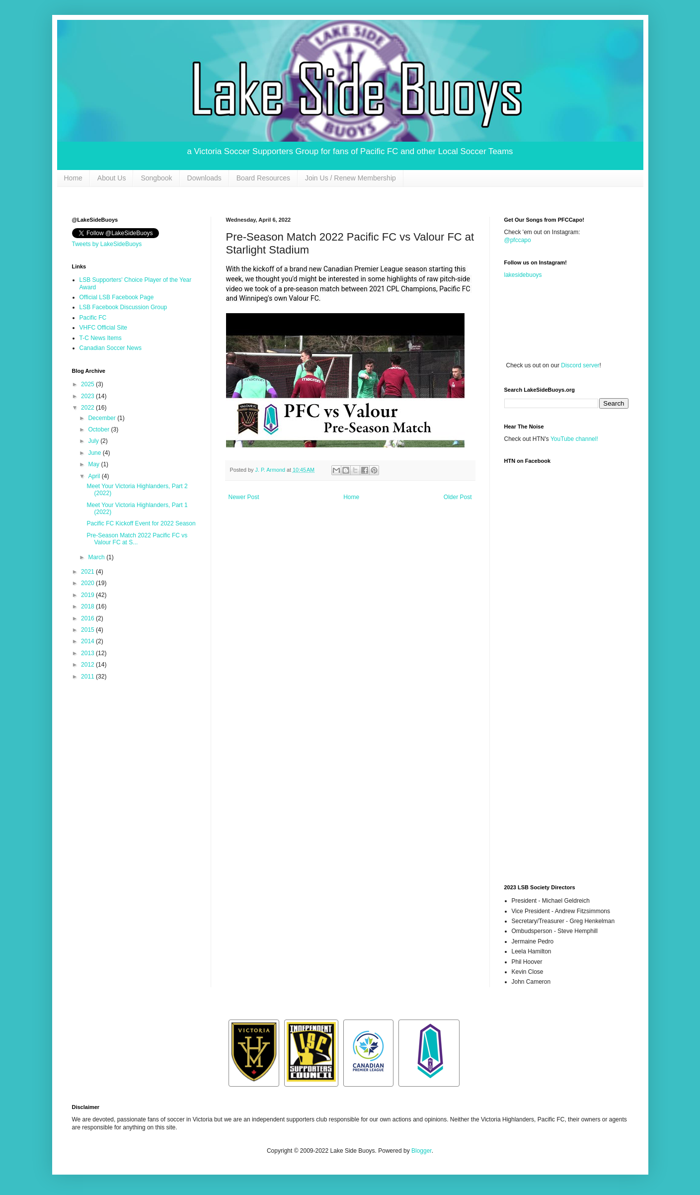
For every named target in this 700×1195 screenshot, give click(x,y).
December (102, 418)
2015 (88, 629)
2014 (88, 641)
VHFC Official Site (103, 327)
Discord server (580, 365)
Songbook (156, 178)
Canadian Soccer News (110, 347)
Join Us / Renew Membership (350, 178)
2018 (88, 606)
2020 (88, 583)
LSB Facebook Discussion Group (123, 307)
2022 (88, 407)
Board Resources (263, 178)
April (94, 476)
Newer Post (244, 497)
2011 (88, 676)
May (94, 464)
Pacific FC (93, 317)
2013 (88, 653)
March (97, 557)
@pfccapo (517, 240)
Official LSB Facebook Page (116, 297)
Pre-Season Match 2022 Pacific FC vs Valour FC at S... (136, 539)
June (95, 452)
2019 (88, 595)
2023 (88, 396)
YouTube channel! (574, 438)
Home (73, 178)
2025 (88, 384)
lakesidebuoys (523, 274)
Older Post (458, 497)
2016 (88, 618)
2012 (88, 664)
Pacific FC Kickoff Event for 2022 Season (140, 523)
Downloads (204, 178)
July (94, 440)
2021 (88, 571)
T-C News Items (100, 338)
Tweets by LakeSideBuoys (107, 244)
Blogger (421, 1150)
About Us (111, 178)
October (99, 429)
